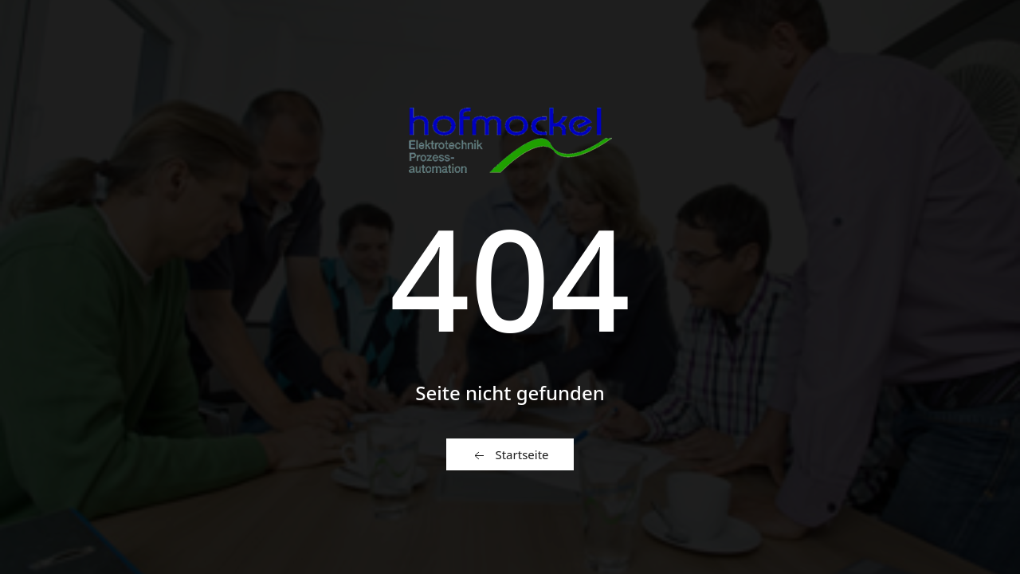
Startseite (509, 455)
